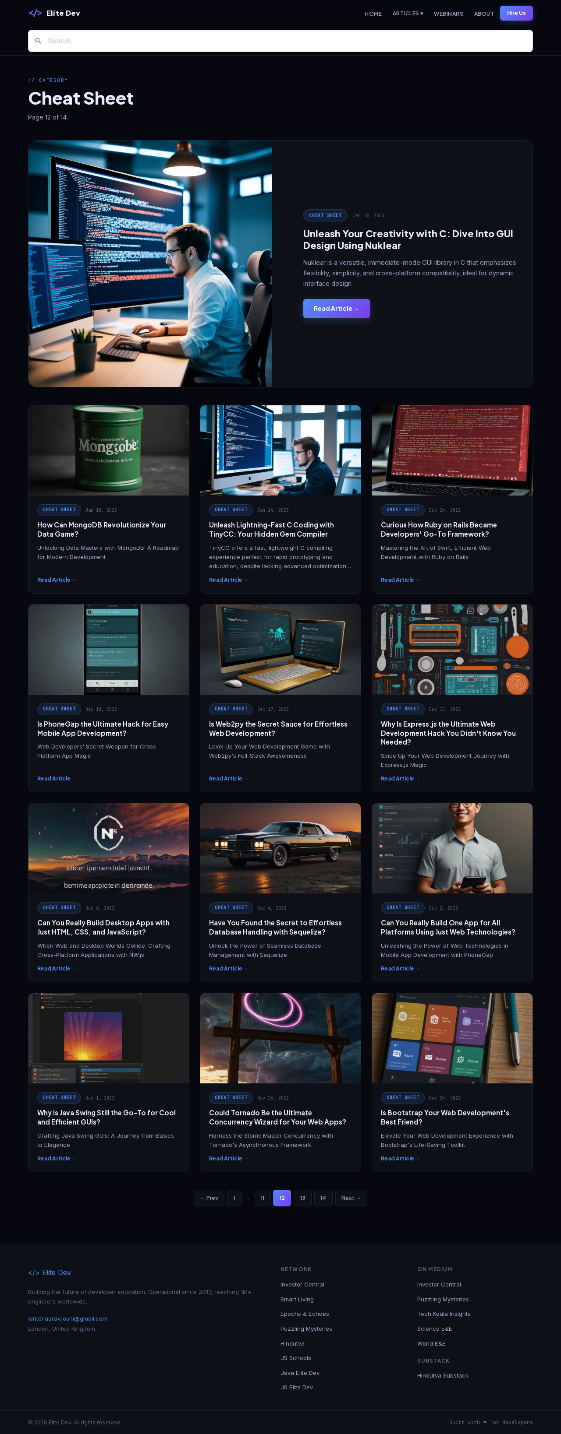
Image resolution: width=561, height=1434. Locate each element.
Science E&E (434, 1328)
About (484, 14)
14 (323, 1197)
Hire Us (516, 13)
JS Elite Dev (296, 1387)
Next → (351, 1197)
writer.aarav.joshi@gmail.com (67, 1318)
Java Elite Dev (300, 1372)
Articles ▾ (408, 13)
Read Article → (336, 308)
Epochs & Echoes (304, 1313)
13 (302, 1197)
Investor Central (302, 1284)
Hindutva (292, 1343)
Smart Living (297, 1299)
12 (282, 1197)
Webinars (448, 14)
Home (373, 14)
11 (262, 1197)
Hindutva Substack (443, 1375)
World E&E (431, 1343)
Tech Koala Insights (444, 1313)
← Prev (209, 1197)
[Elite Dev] (54, 13)
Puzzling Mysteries (306, 1328)
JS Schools (295, 1357)
